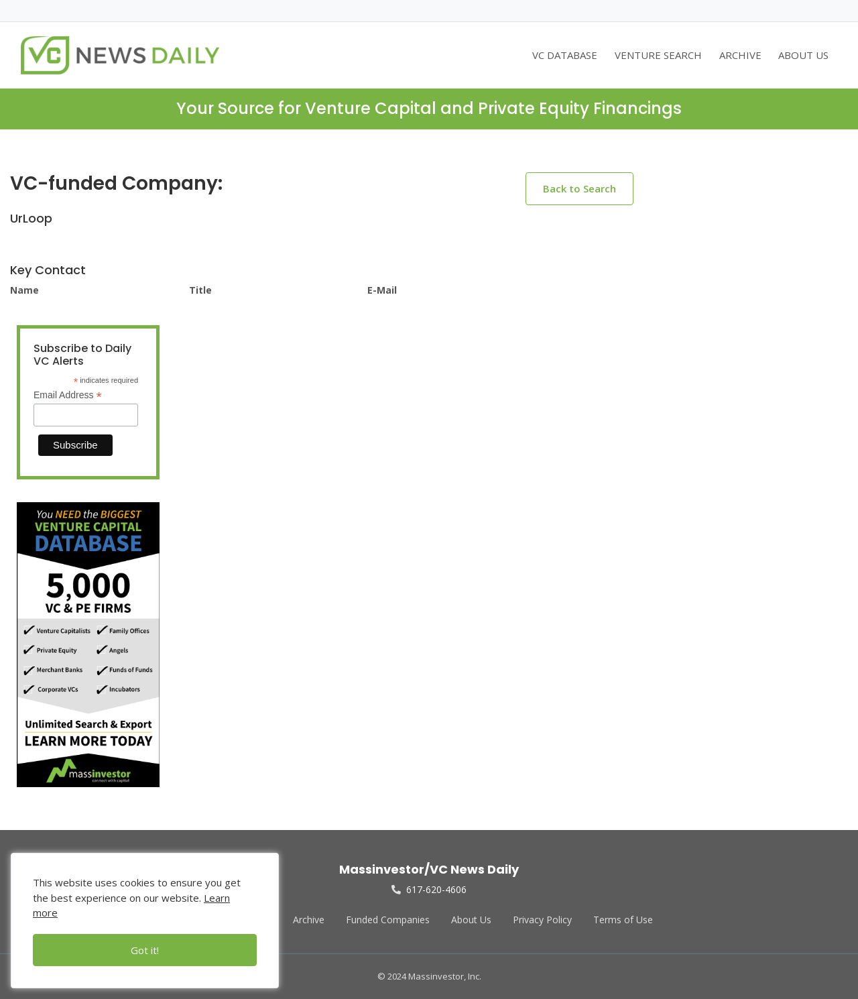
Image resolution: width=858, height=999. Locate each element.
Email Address (68, 395)
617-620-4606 (429, 889)
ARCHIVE (740, 55)
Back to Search (579, 188)
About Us (471, 919)
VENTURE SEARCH (658, 55)
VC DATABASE (564, 55)
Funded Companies (388, 919)
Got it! (145, 950)
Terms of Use (623, 919)
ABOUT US (803, 55)
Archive (308, 919)
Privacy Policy (542, 919)
